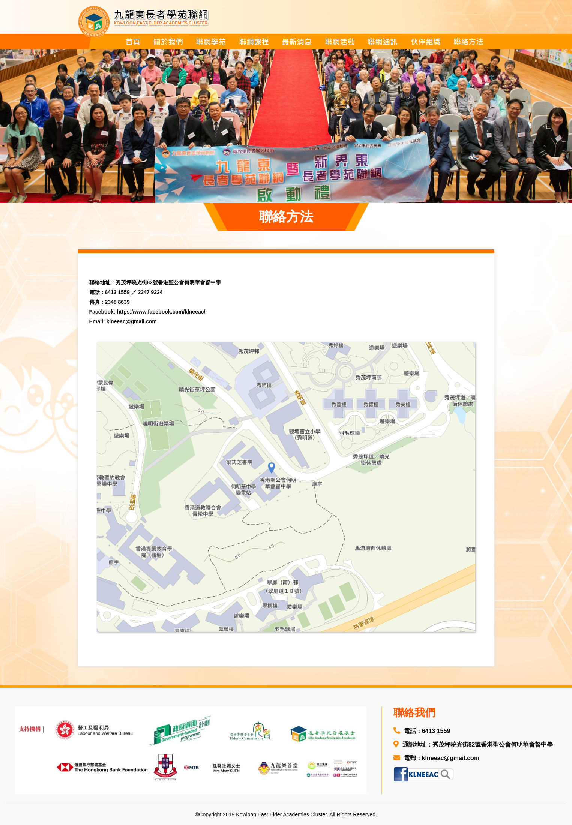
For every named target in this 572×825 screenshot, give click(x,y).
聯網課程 (254, 41)
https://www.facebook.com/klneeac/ (161, 312)
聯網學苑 (211, 41)
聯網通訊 (383, 41)
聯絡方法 (468, 41)
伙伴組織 (426, 41)
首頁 (132, 41)
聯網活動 (340, 41)
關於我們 (168, 41)
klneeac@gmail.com (131, 321)
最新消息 (297, 41)
